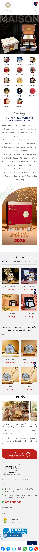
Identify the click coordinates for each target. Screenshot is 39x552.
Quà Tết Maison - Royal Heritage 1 (16, 286)
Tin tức (19, 394)
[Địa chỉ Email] (19, 541)
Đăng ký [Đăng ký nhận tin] (32, 542)
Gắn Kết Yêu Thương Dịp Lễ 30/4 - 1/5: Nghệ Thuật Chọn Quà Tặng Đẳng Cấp (14, 425)
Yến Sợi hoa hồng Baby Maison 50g (16, 384)
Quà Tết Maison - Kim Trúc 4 (14, 312)
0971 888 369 (13, 500)
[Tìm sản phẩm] (19, 10)
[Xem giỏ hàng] (36, 4)
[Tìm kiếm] (34, 10)
